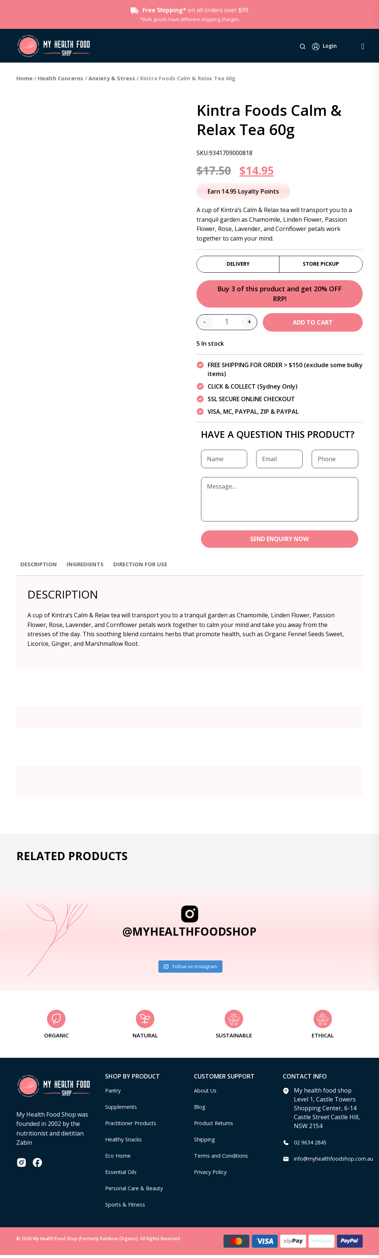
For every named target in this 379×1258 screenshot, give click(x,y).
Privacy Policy (212, 1175)
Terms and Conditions (224, 1158)
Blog (200, 1110)
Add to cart (313, 325)
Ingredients (88, 567)
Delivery (238, 265)
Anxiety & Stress (111, 78)
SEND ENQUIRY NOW (279, 541)
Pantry (114, 1093)
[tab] (40, 570)
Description (40, 567)
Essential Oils (123, 1175)
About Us (207, 1093)
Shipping (206, 1142)
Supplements (123, 1110)
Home (24, 78)
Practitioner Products (134, 1126)
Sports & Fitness (127, 1207)
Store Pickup (321, 265)
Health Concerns (60, 78)
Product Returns (216, 1126)
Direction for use (146, 567)
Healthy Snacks (126, 1142)
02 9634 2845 (312, 1145)
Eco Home (119, 1158)
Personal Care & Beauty (138, 1191)
